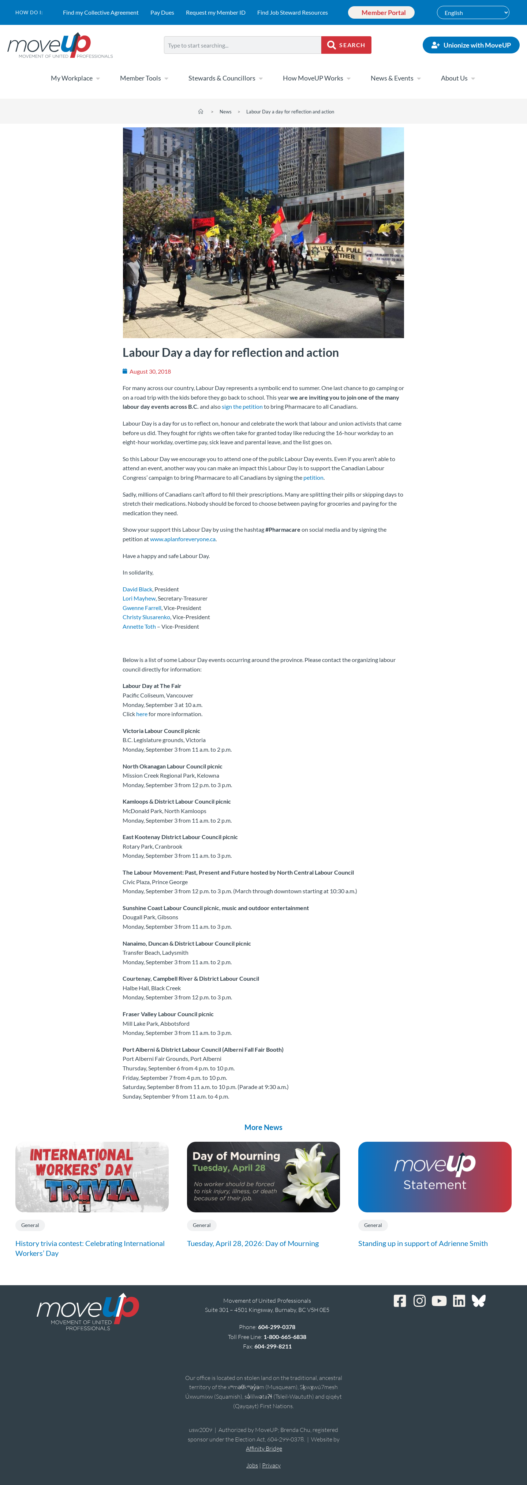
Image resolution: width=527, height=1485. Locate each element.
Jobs (252, 1465)
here (141, 713)
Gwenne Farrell (142, 607)
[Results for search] (242, 58)
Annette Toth (139, 626)
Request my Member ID (214, 12)
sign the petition (242, 406)
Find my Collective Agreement (100, 12)
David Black (137, 589)
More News (263, 1127)
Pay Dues (161, 12)
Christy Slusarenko (146, 616)
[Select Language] (473, 12)
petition (313, 477)
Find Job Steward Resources (291, 12)
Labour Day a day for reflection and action (290, 112)
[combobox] (242, 45)
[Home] (201, 112)
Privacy (271, 1465)
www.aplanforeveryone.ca (183, 538)
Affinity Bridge (264, 1448)
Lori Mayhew (139, 598)
